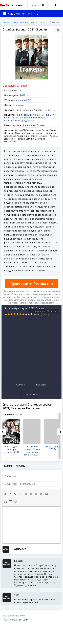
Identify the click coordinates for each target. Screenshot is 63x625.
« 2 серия (21, 384)
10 (31, 314)
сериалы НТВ (23, 100)
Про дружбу (27, 120)
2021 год (24, 95)
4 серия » (32, 394)
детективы (18, 105)
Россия (18, 90)
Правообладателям (14, 615)
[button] (5, 494)
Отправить (20, 549)
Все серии (41, 384)
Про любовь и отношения (30, 114)
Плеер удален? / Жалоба (43, 311)
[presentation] (5, 494)
